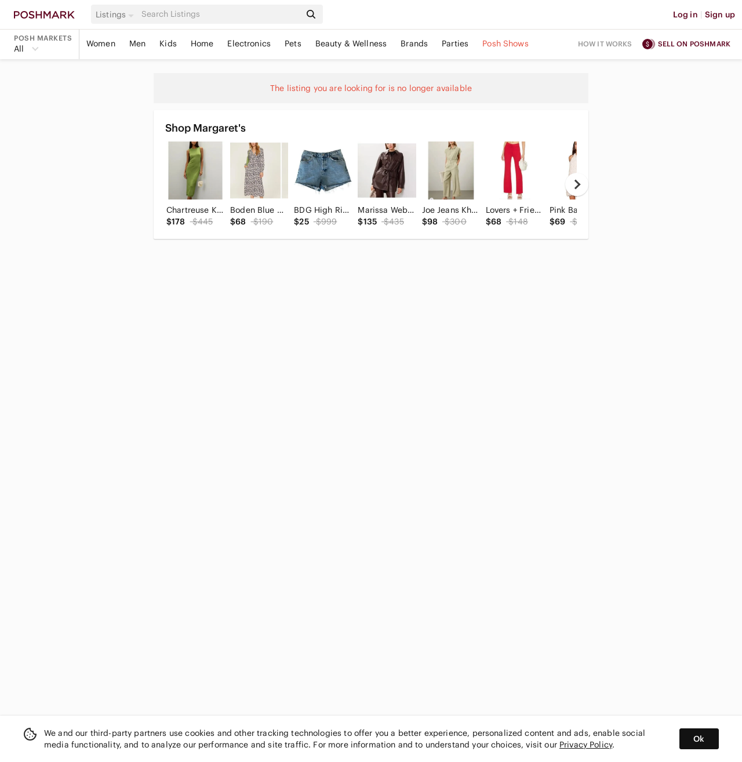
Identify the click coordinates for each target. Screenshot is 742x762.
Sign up (720, 14)
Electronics (249, 43)
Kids (168, 43)
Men (137, 43)
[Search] (219, 14)
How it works (605, 43)
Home (202, 43)
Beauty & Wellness (351, 43)
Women (100, 43)
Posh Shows (505, 43)
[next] (576, 184)
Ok (698, 739)
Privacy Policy (585, 744)
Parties (455, 43)
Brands (414, 43)
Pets (293, 43)
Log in (685, 14)
